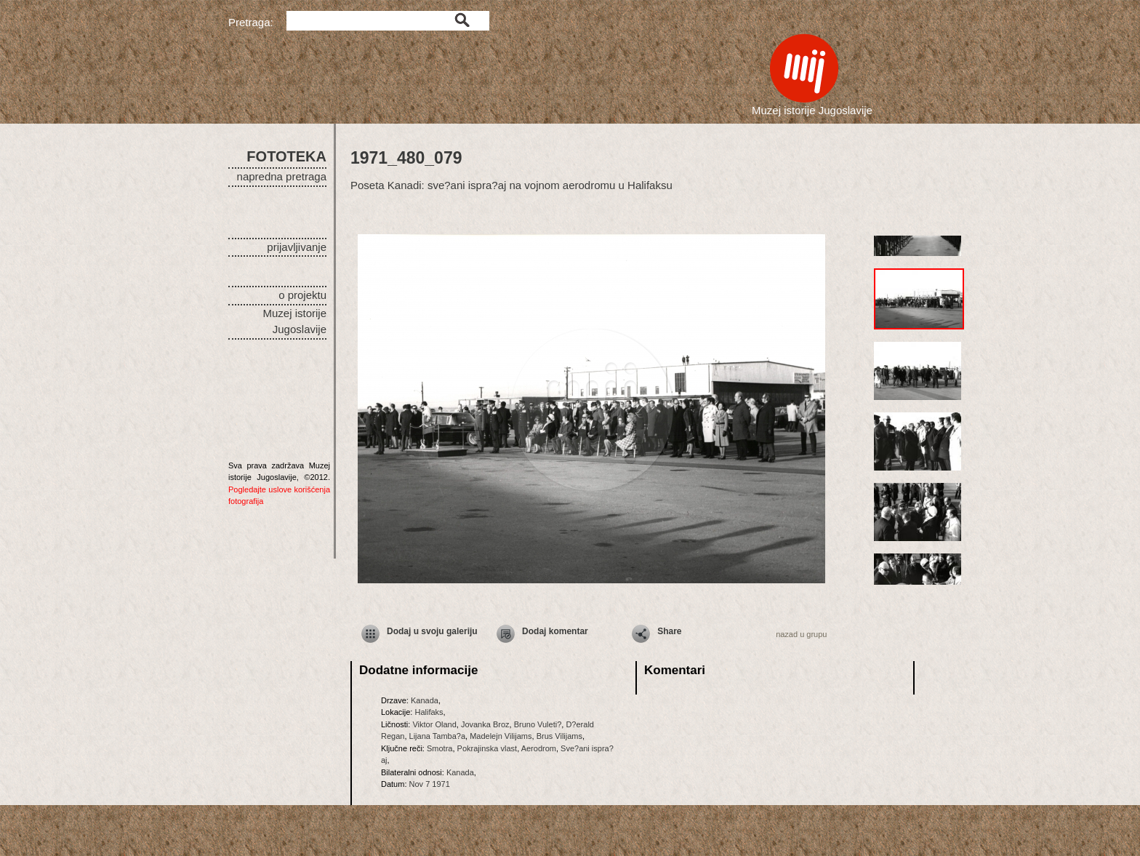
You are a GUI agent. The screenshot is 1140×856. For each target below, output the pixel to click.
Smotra (439, 748)
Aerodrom (538, 748)
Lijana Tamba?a (437, 736)
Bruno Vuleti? (538, 724)
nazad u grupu (801, 634)
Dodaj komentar (555, 631)
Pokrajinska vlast (487, 748)
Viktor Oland (434, 724)
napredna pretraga (281, 176)
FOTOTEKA (286, 156)
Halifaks (428, 712)
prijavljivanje (296, 247)
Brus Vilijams (559, 736)
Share (669, 631)
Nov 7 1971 (429, 784)
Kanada (424, 700)
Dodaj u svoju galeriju (432, 631)
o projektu (302, 295)
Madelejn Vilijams (500, 736)
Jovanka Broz (485, 724)
